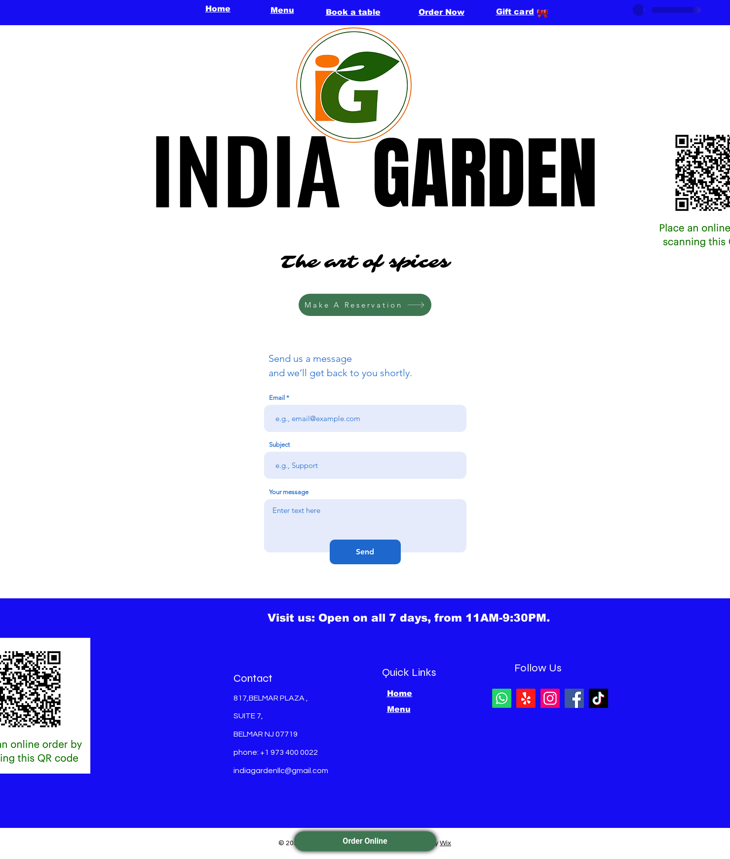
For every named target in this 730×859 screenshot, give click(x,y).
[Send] (365, 552)
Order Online (365, 841)
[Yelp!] (526, 698)
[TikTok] (598, 698)
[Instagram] (550, 698)
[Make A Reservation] (365, 305)
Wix (445, 843)
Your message (288, 492)
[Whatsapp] (501, 698)
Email (277, 397)
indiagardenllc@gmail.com (280, 771)
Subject (279, 444)
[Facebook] (574, 698)
